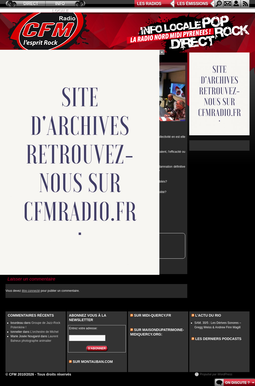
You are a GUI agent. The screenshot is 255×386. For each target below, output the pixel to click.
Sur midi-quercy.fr (152, 315)
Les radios (149, 3)
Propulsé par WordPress (216, 374)
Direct (30, 3)
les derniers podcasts (218, 339)
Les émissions (192, 3)
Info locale (60, 4)
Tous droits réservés (54, 374)
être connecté (31, 290)
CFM (48, 32)
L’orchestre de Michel (44, 332)
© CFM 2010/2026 (19, 374)
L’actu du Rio (208, 315)
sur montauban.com (93, 362)
